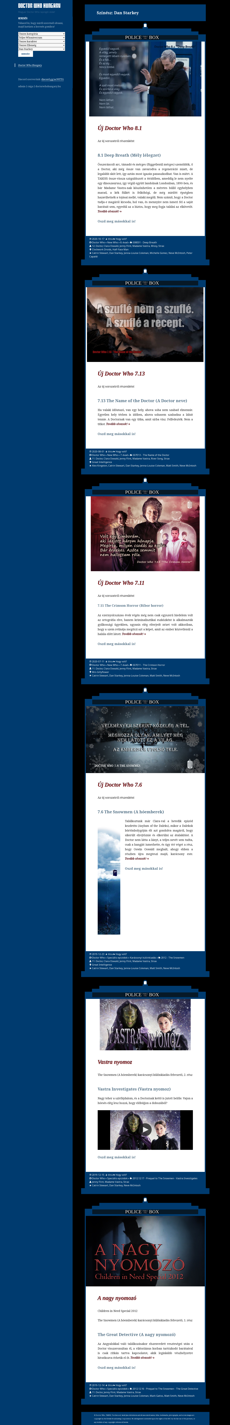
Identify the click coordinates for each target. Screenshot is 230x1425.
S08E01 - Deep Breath (145, 242)
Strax (161, 246)
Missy (154, 246)
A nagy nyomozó (117, 1298)
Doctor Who (98, 242)
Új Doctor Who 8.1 (120, 128)
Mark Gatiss (156, 1395)
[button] (145, 1129)
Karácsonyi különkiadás (143, 957)
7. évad (124, 455)
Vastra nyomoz (115, 1062)
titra (110, 239)
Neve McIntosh (177, 253)
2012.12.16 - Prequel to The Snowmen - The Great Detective (165, 1388)
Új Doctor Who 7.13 (121, 373)
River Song (157, 458)
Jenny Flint (125, 246)
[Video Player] (145, 1130)
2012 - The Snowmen (172, 957)
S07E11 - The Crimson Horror (149, 665)
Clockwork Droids (101, 249)
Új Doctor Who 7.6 (120, 785)
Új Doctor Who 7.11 (121, 583)
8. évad (124, 242)
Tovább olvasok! (108, 211)
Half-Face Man (120, 249)
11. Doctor (97, 458)
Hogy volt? (121, 239)
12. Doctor (97, 246)
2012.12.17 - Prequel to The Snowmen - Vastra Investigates (165, 1178)
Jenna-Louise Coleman (136, 253)
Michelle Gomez (158, 253)
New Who (112, 242)
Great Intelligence (102, 462)
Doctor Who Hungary (39, 6)
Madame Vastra (141, 246)
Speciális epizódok (117, 957)
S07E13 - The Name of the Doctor (151, 455)
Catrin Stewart (100, 253)
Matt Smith (172, 465)
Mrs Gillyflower (100, 672)
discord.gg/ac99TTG (52, 79)
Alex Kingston (99, 465)
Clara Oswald (111, 246)
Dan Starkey (116, 253)
